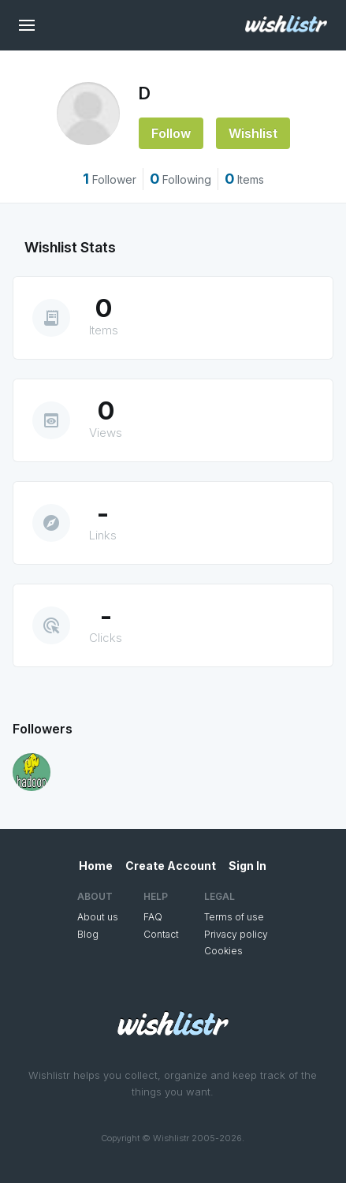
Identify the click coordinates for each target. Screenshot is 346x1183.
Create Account (170, 865)
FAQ (152, 917)
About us (97, 917)
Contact (161, 934)
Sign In (247, 865)
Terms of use (234, 917)
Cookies (223, 951)
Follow (171, 133)
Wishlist (253, 133)
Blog (88, 934)
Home (96, 865)
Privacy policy (236, 934)
